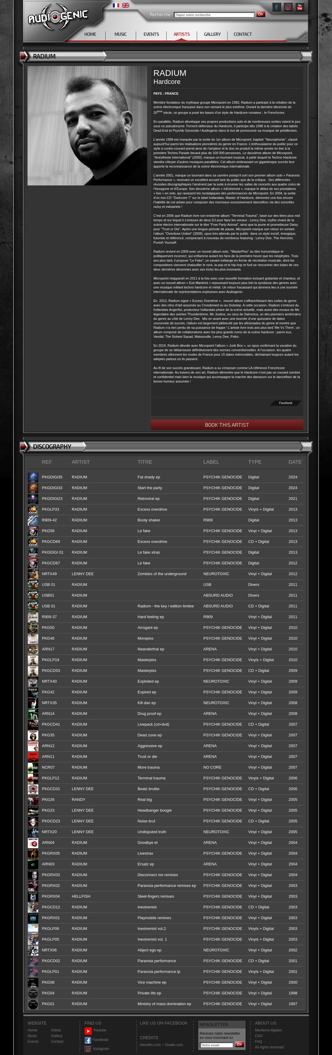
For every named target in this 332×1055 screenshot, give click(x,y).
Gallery (57, 1036)
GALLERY (212, 34)
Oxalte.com (174, 1045)
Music (32, 1036)
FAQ (258, 1041)
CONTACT (243, 34)
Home (32, 1030)
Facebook (286, 403)
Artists (56, 1030)
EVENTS (151, 34)
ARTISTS (182, 34)
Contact (57, 1041)
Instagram (97, 1049)
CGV (259, 1036)
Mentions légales (268, 1030)
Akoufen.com (150, 1045)
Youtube (95, 1030)
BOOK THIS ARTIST (227, 424)
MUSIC (121, 34)
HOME (90, 34)
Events (33, 1041)
